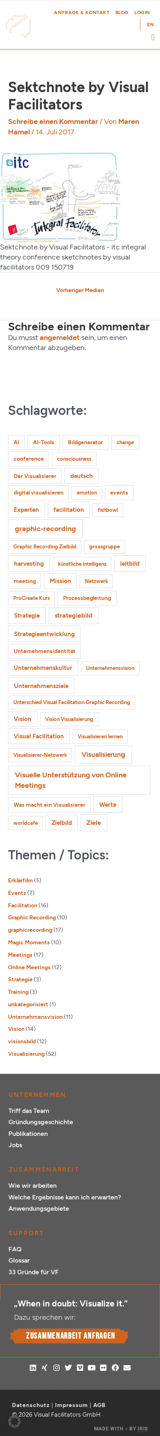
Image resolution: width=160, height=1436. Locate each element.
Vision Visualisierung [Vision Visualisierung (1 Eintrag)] (69, 719)
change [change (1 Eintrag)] (125, 442)
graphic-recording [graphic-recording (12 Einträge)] (45, 528)
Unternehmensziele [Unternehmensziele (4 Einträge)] (41, 686)
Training (18, 992)
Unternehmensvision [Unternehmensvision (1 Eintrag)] (110, 668)
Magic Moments (29, 942)
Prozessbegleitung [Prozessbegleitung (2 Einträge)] (87, 598)
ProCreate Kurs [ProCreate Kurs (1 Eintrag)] (31, 598)
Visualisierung (26, 1054)
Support (26, 1233)
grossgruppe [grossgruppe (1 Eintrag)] (104, 547)
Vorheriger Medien (80, 290)
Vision (16, 1029)
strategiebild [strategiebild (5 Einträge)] (73, 615)
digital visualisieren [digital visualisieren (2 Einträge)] (39, 492)
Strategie (20, 979)
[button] (153, 37)
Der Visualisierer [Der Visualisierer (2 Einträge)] (35, 476)
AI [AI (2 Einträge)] (16, 442)
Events (17, 893)
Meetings (20, 955)
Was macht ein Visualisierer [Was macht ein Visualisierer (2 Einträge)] (49, 804)
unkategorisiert (28, 1004)
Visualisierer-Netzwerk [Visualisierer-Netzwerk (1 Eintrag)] (40, 755)
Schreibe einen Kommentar (53, 121)
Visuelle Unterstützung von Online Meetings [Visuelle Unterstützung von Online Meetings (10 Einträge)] (71, 780)
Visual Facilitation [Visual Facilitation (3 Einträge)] (39, 736)
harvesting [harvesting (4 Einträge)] (29, 563)
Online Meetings (29, 967)
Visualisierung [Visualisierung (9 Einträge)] (103, 754)
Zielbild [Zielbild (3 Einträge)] (61, 822)
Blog (122, 12)
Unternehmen (37, 1094)
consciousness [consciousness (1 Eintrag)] (74, 459)
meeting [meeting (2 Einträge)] (25, 581)
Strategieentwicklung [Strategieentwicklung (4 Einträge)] (44, 634)
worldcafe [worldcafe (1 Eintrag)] (25, 823)
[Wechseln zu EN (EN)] (150, 25)
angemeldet (60, 337)
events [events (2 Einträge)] (119, 492)
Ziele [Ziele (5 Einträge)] (93, 822)
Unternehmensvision (35, 1017)
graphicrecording (30, 930)
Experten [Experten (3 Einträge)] (26, 509)
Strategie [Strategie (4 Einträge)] (27, 615)
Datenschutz (31, 1405)
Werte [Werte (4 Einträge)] (107, 804)
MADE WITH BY (121, 1429)
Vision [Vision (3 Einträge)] (22, 719)
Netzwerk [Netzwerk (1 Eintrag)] (96, 581)
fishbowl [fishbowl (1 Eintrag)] (108, 510)
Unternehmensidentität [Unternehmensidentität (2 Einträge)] (45, 651)
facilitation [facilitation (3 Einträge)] (68, 509)
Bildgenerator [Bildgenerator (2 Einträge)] (85, 442)
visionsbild (22, 1041)
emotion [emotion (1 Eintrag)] (87, 493)
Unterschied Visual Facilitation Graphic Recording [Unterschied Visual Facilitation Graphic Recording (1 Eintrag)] (71, 702)
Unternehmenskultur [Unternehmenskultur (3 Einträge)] (43, 668)
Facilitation (22, 905)
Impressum (71, 1405)
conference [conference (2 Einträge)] (29, 458)
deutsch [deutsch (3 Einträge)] (81, 476)
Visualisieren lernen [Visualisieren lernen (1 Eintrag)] (100, 736)
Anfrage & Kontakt (81, 12)
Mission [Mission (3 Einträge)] (60, 581)
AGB (99, 1405)
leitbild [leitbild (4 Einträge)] (129, 563)
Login (142, 12)
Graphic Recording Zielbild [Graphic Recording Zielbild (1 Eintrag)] (44, 547)
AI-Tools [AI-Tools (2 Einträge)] (43, 442)
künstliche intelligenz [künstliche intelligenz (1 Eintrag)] (82, 564)
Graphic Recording (32, 917)
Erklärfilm (20, 880)
